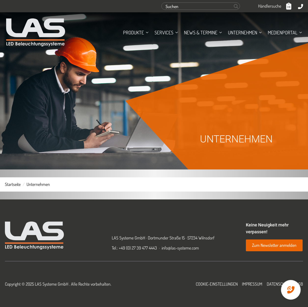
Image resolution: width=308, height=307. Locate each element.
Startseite (13, 184)
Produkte (133, 32)
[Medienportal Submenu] (299, 32)
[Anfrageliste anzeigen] (289, 6)
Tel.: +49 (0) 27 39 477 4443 (134, 248)
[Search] (236, 6)
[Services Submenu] (175, 32)
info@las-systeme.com (180, 248)
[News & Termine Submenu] (219, 32)
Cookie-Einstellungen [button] (217, 284)
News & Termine (200, 32)
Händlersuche (269, 6)
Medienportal (282, 32)
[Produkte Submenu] (146, 32)
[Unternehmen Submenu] (259, 32)
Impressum (252, 284)
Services (163, 32)
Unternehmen (242, 32)
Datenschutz (279, 284)
